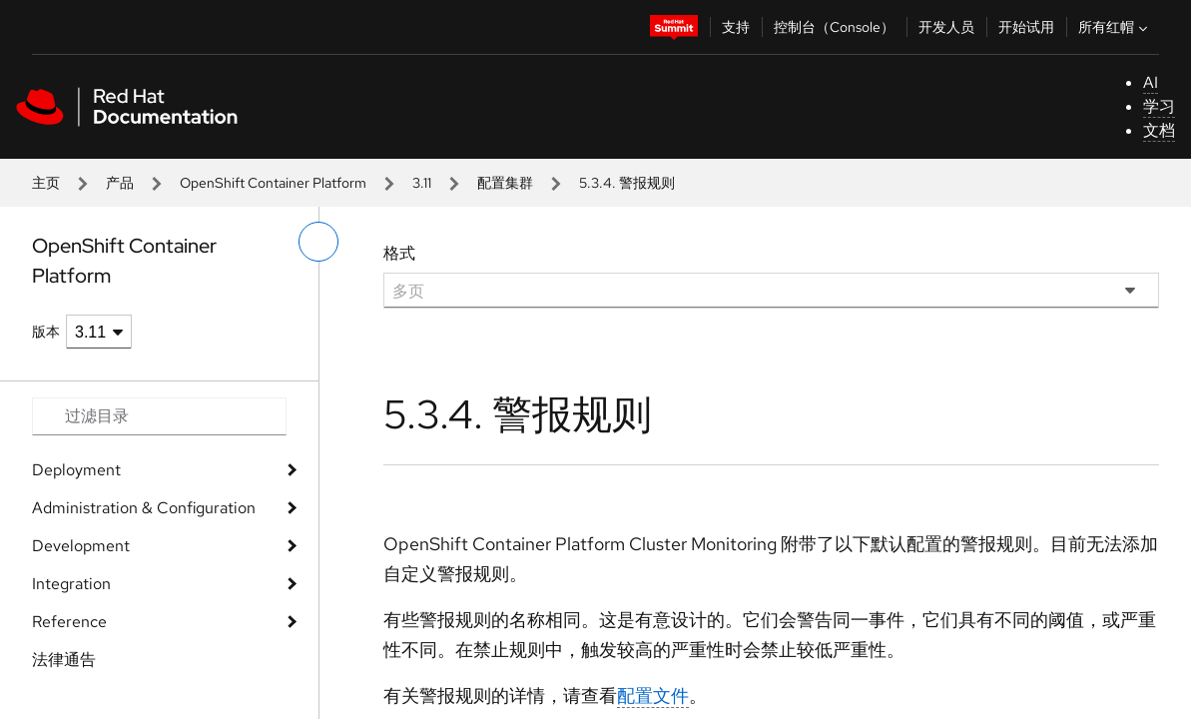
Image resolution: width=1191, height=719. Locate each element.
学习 (1159, 106)
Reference (69, 621)
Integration (71, 583)
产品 (120, 183)
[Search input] (159, 416)
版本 (46, 332)
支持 (736, 27)
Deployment (76, 469)
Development (81, 545)
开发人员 (946, 27)
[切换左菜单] (318, 242)
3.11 (421, 183)
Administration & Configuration (144, 507)
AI (1150, 82)
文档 (1159, 130)
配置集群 (505, 183)
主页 (46, 183)
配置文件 (653, 695)
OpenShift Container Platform (273, 183)
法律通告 (64, 659)
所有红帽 (1115, 27)
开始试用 (1026, 27)
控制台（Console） (834, 27)
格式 (399, 253)
